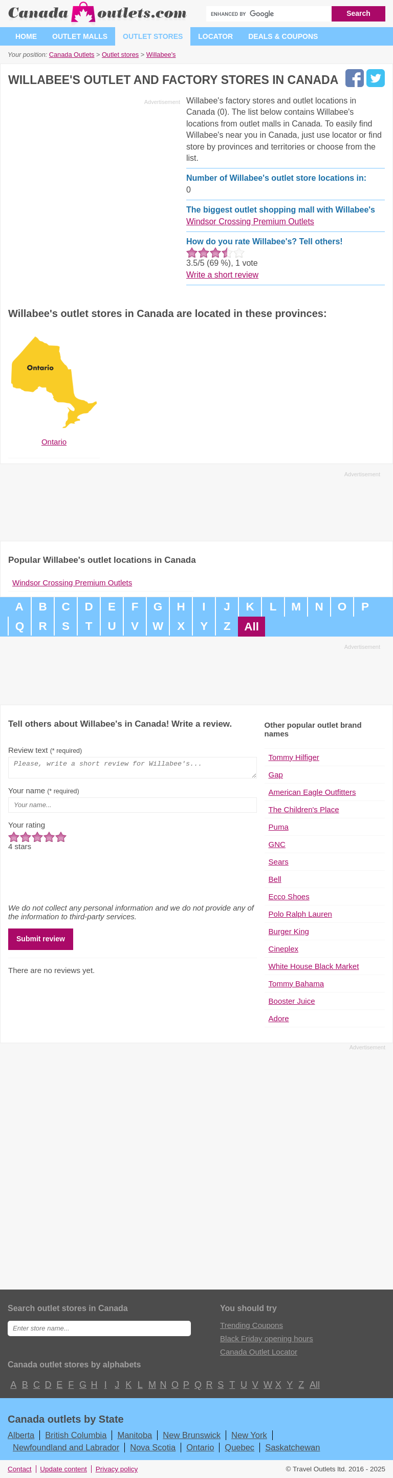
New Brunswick (192, 1435)
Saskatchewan (292, 1447)
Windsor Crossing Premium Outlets (250, 221)
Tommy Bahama (296, 983)
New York (249, 1435)
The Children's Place (304, 809)
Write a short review (222, 274)
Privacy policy (117, 1469)
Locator (215, 36)
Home (26, 36)
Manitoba (134, 1435)
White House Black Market (314, 966)
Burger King (289, 931)
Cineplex (283, 948)
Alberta (21, 1435)
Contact (20, 1469)
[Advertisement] (94, 180)
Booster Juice (292, 1001)
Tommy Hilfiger (294, 757)
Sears (279, 861)
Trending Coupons (251, 1325)
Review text (45, 750)
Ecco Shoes (289, 896)
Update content (63, 1469)
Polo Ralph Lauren (300, 914)
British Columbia (75, 1435)
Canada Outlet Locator (258, 1351)
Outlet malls (79, 36)
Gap (276, 774)
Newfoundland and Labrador (66, 1447)
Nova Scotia (153, 1447)
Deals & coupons (283, 36)
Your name (43, 793)
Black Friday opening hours (266, 1338)
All (251, 626)
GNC (277, 844)
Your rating (26, 828)
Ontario (200, 1447)
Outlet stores (153, 36)
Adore (279, 1018)
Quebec (239, 1447)
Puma (279, 826)
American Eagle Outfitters (312, 792)
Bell (275, 879)
